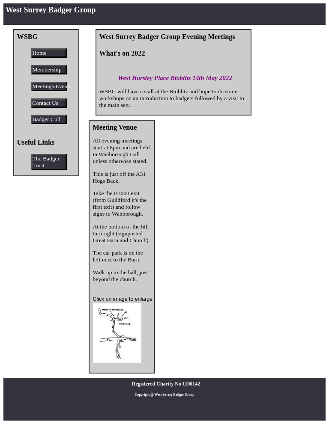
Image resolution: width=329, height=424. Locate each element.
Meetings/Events (50, 86)
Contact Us (45, 103)
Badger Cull (47, 119)
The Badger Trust (46, 162)
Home (40, 53)
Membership (47, 69)
